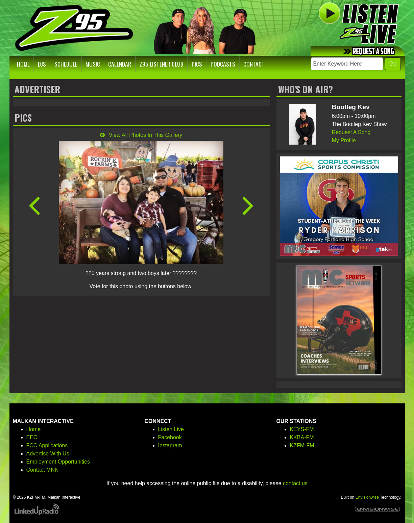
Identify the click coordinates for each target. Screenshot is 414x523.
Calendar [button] (119, 63)
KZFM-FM (302, 445)
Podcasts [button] (223, 63)
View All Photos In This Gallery (141, 135)
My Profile (344, 140)
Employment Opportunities (58, 462)
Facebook (170, 437)
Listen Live (171, 429)
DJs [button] (42, 63)
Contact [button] (254, 63)
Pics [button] (197, 63)
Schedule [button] (65, 63)
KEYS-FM (302, 429)
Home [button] (23, 63)
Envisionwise (367, 497)
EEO (32, 437)
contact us (295, 483)
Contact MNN (42, 470)
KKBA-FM (302, 437)
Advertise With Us (47, 453)
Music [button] (93, 63)
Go (392, 64)
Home (33, 429)
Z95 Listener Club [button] (162, 63)
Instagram (170, 445)
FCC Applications (47, 445)
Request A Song (351, 132)
